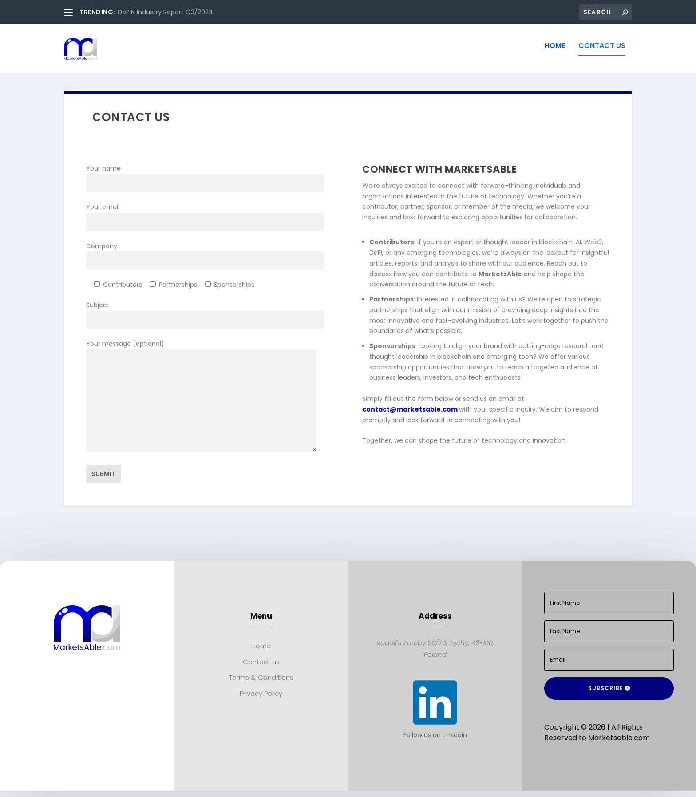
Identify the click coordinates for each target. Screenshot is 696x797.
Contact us (601, 52)
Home (555, 52)
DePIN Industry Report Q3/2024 (165, 12)
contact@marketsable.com (410, 415)
